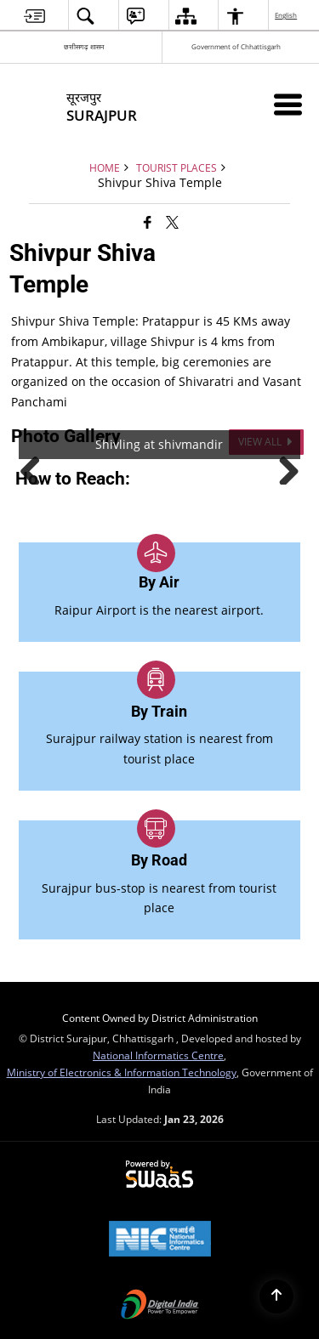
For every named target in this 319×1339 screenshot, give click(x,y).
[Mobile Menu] (288, 104)
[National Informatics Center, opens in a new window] (160, 1240)
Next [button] (282, 468)
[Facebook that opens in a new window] (147, 222)
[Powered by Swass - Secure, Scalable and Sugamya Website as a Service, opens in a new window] (159, 1175)
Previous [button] (37, 468)
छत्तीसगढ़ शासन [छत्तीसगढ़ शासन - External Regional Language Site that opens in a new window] (84, 46)
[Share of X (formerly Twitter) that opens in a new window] (172, 222)
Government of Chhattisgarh (236, 46)
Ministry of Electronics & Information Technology (121, 1072)
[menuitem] (34, 15)
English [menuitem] (287, 15)
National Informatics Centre (158, 1055)
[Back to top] (276, 1296)
